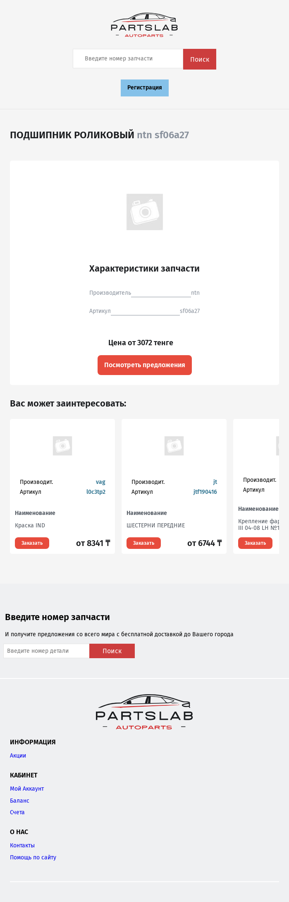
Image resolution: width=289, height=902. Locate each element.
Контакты (22, 845)
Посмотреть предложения (144, 365)
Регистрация (144, 87)
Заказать (32, 543)
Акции (18, 755)
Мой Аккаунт (27, 788)
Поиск (199, 59)
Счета (17, 812)
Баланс (19, 800)
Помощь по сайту (33, 857)
